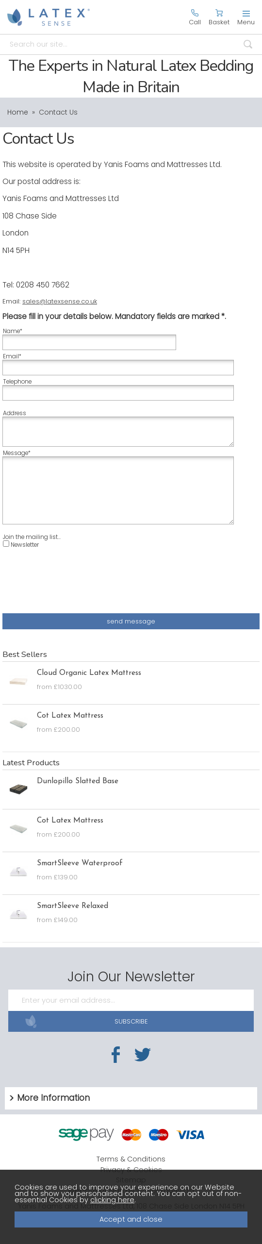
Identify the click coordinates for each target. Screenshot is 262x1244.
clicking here (112, 1200)
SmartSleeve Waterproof (80, 863)
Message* (17, 453)
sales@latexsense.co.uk (59, 301)
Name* (12, 331)
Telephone (17, 382)
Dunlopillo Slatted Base (77, 781)
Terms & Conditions (131, 1159)
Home (17, 112)
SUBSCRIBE (86, 1021)
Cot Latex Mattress (70, 716)
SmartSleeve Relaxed (72, 906)
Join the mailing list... (32, 537)
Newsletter (21, 544)
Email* (12, 356)
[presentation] (76, 586)
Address (14, 413)
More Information (53, 1098)
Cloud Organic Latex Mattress (89, 673)
